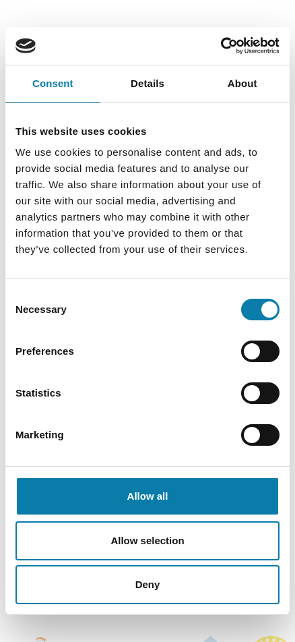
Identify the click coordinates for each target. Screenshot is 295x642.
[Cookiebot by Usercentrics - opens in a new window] (221, 46)
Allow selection (147, 540)
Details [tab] (147, 83)
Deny (147, 584)
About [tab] (242, 83)
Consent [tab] (52, 83)
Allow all (147, 496)
